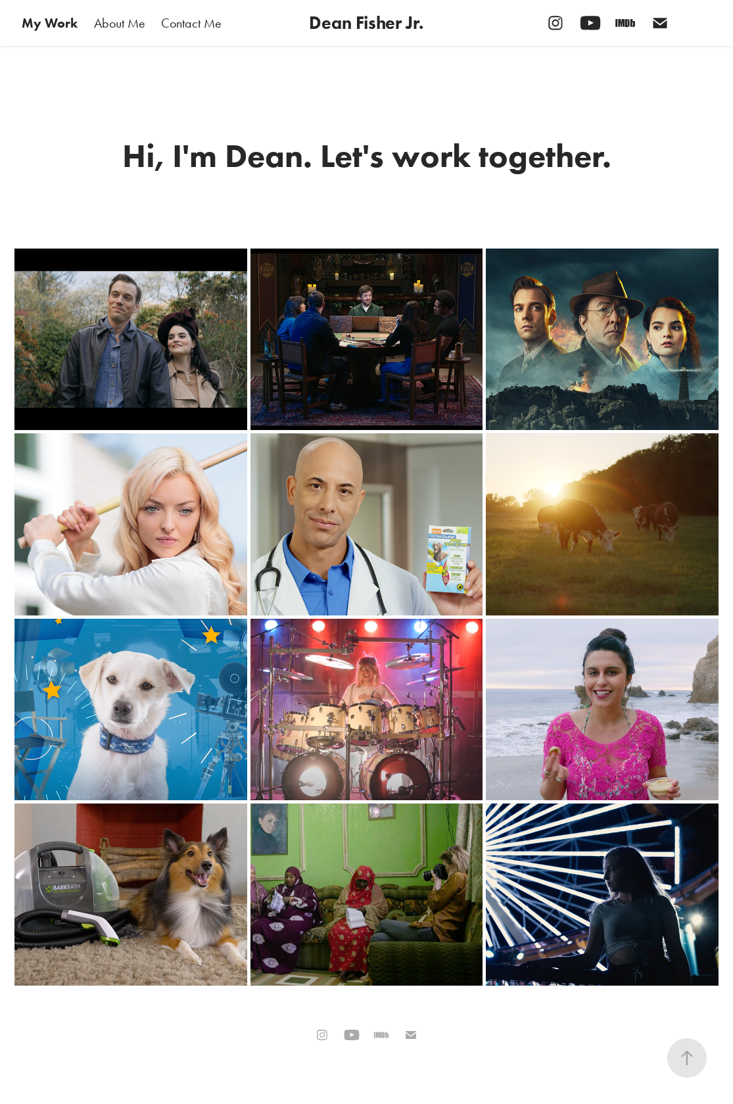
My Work (50, 23)
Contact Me (191, 23)
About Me (119, 23)
